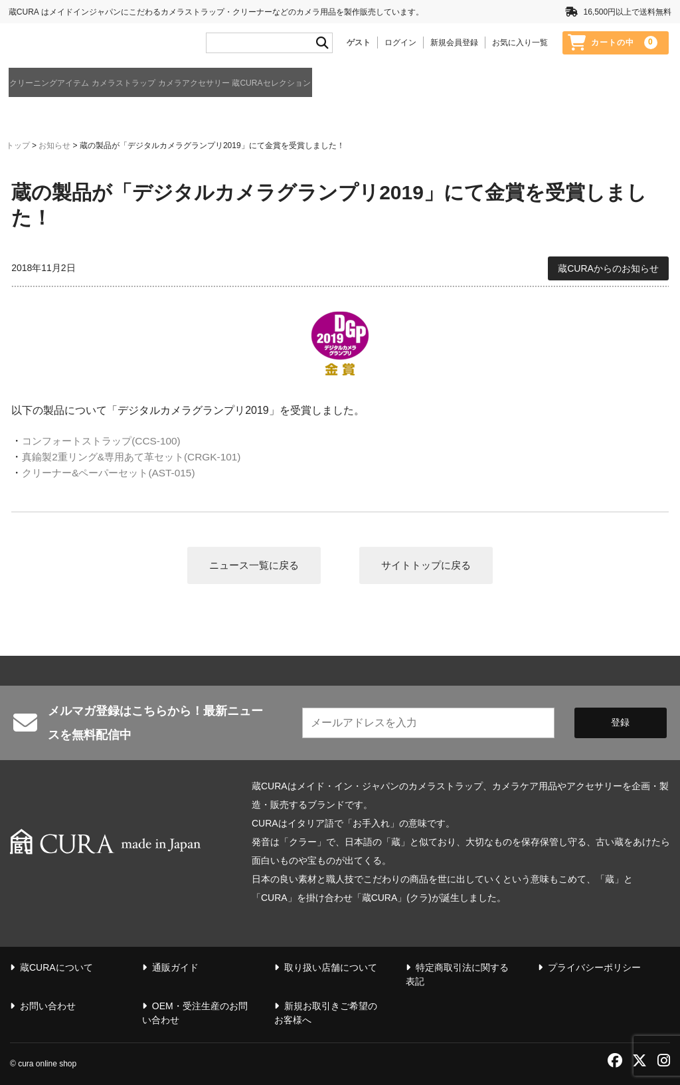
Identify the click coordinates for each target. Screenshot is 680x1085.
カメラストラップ (172, 83)
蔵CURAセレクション (402, 83)
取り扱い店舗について (330, 968)
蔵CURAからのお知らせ (608, 266)
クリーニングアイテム (56, 83)
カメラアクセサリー (283, 83)
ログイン (400, 44)
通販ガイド (572, 85)
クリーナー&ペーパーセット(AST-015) (113, 472)
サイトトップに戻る (429, 564)
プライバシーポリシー (594, 968)
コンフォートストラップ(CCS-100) (105, 440)
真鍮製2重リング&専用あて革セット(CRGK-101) (137, 456)
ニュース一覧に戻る (250, 564)
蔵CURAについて (643, 85)
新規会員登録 (454, 44)
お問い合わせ (48, 1006)
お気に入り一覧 (520, 44)
